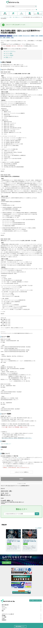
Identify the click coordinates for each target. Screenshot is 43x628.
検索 (37, 513)
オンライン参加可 (3, 35)
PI (1, 37)
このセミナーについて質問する (21, 472)
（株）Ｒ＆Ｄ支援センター (6, 443)
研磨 (4, 37)
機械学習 (32, 35)
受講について (8, 57)
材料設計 (8, 37)
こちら (18, 457)
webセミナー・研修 (7, 17)
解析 (12, 37)
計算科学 (20, 35)
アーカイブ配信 (9, 35)
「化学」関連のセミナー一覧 (17, 17)
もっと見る (38, 527)
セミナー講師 (8, 53)
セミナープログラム (9, 51)
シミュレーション (26, 35)
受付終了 (21, 478)
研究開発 (41, 35)
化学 (37, 35)
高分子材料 (15, 35)
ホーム (2, 17)
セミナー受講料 (8, 55)
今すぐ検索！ (6, 562)
